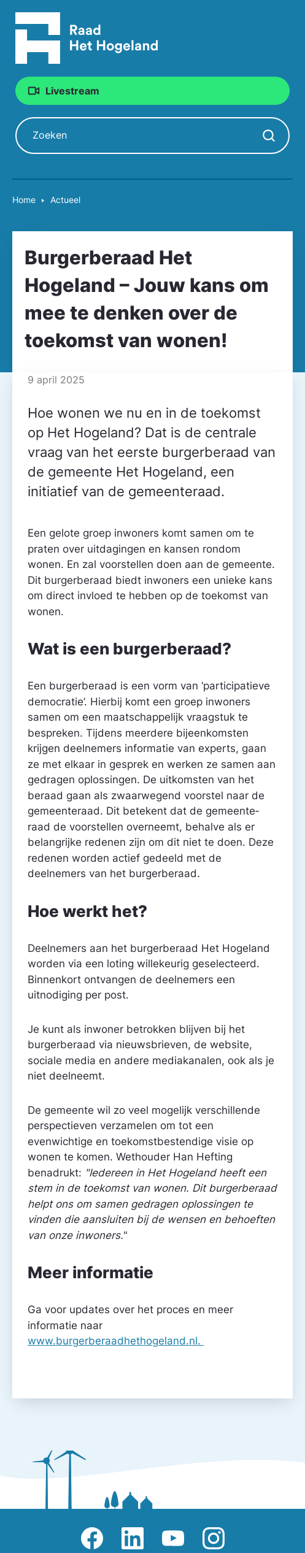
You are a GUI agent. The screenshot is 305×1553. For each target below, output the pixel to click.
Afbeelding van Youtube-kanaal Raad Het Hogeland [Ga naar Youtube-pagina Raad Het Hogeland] (173, 1538)
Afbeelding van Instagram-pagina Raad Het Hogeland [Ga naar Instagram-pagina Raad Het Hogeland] (214, 1538)
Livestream (72, 91)
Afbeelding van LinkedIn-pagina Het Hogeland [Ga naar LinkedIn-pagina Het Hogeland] (133, 1538)
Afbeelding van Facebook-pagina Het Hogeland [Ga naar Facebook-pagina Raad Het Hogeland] (92, 1538)
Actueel (65, 199)
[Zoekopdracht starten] (268, 135)
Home (24, 199)
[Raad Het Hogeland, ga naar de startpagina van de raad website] (86, 37)
